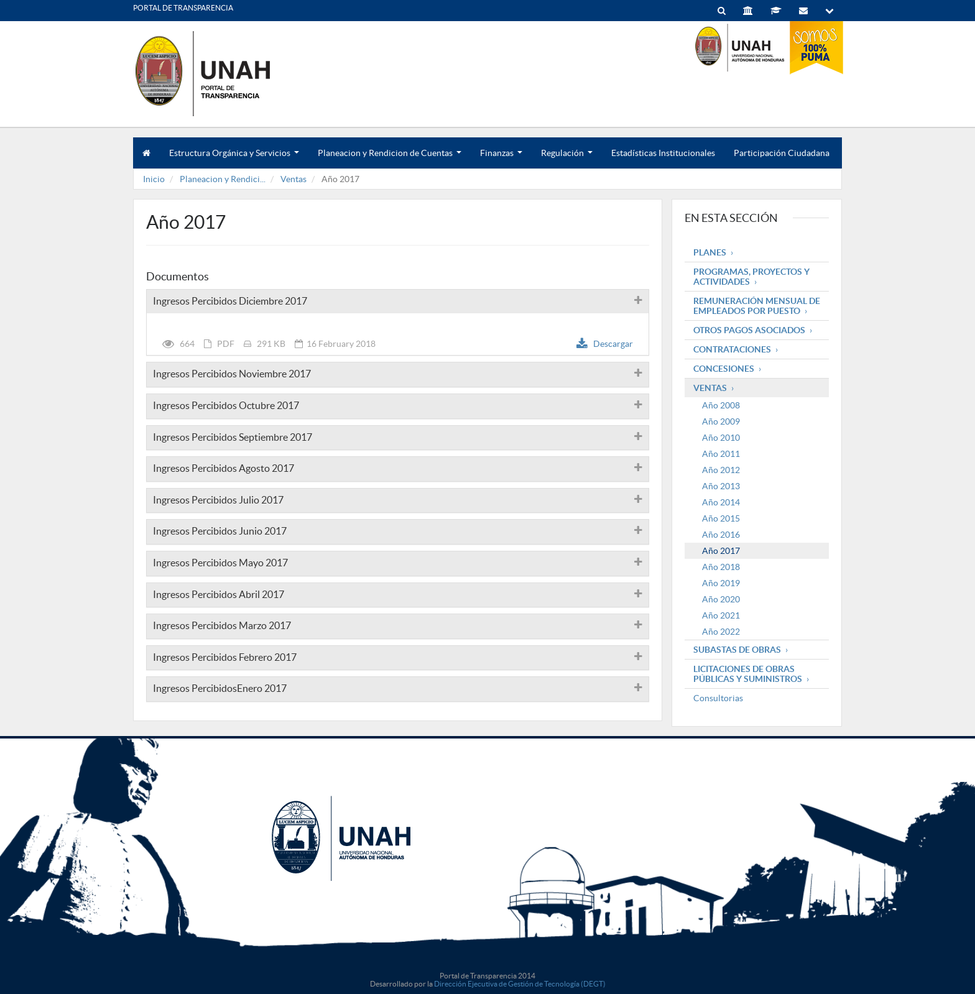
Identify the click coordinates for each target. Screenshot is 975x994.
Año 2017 (721, 551)
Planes (709, 252)
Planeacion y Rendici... (223, 179)
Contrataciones (732, 349)
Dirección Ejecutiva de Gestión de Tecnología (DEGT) (520, 984)
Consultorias (718, 698)
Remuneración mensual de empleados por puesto (756, 306)
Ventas (293, 179)
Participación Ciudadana (781, 153)
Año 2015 (721, 518)
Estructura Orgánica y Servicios (234, 158)
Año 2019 (721, 583)
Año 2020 (721, 599)
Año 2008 (721, 405)
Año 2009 (721, 421)
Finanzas (501, 158)
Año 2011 (721, 454)
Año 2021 (721, 615)
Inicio (154, 179)
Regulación (567, 158)
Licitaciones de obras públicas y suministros (747, 674)
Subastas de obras (737, 650)
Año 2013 (721, 486)
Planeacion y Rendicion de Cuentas (389, 158)
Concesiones (723, 369)
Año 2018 (721, 567)
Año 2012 (721, 470)
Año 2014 (721, 502)
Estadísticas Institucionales (663, 153)
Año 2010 (721, 438)
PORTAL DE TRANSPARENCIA (183, 8)
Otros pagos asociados (749, 330)
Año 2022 (721, 632)
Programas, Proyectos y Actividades (751, 277)
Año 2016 (721, 535)
